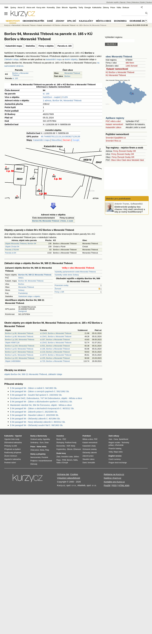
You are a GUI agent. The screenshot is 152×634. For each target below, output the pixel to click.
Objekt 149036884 (12, 361)
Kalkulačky (86, 21)
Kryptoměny (61, 449)
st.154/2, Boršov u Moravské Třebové (55, 342)
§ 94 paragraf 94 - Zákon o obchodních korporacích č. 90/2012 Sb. (42, 408)
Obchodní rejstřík (112, 2)
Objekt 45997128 (12, 342)
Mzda (42, 450)
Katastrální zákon (113, 127)
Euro (41, 443)
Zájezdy (122, 2)
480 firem (130, 63)
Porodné (45, 457)
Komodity (51, 8)
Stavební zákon (89, 459)
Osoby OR (131, 151)
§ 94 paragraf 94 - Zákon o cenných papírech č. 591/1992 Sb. (39, 391)
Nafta (75, 460)
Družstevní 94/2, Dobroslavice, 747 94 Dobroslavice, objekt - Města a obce (46, 398)
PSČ (96, 439)
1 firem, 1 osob (66, 221)
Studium (149, 2)
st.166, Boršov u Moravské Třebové (55, 349)
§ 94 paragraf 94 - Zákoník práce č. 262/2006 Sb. (34, 411)
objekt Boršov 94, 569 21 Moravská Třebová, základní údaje (33, 374)
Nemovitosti (16, 25)
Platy (47, 450)
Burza (58, 439)
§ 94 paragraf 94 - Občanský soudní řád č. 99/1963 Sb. (36, 425)
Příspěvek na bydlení (12, 449)
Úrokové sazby (36, 439)
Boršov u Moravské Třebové (20, 74)
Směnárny (34, 443)
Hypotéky (73, 8)
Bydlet (142, 2)
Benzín (69, 460)
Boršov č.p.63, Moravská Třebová (19, 349)
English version (115, 456)
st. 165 (15, 78)
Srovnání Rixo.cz (113, 141)
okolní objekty (70, 59)
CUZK (65, 97)
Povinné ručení (10, 463)
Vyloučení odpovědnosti (68, 478)
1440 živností (132, 66)
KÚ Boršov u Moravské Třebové (120, 72)
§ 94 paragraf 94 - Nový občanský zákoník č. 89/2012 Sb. (37, 422)
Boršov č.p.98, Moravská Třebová (19, 336)
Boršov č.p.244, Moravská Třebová (19, 346)
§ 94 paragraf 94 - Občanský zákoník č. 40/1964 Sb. (35, 418)
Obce (113, 160)
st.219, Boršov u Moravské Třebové (55, 352)
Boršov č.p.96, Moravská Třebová (19, 333)
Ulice (118, 160)
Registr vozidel (114, 443)
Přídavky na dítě (10, 446)
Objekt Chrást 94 (12, 246)
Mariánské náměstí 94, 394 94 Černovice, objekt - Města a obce (41, 405)
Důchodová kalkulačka (13, 443)
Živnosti (58, 289)
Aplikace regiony (115, 118)
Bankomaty (42, 436)
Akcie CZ (21, 8)
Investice (60, 436)
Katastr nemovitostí (117, 69)
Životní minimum (10, 456)
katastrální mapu (54, 59)
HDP (68, 446)
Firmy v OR (59, 292)
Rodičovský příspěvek (12, 453)
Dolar (46, 443)
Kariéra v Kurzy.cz (112, 478)
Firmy (115, 151)
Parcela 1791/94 (12, 250)
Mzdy (73, 446)
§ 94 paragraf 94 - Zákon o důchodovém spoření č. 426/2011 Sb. (41, 401)
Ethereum (77, 449)
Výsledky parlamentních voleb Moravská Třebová (75, 272)
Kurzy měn (40, 8)
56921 (21, 278)
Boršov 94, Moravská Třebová (45, 221)
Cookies (74, 474)
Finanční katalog (115, 449)
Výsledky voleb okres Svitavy (67, 275)
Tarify (80, 8)
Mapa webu (118, 452)
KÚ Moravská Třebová (116, 75)
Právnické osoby (61, 285)
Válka (119, 8)
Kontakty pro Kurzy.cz (114, 481)
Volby (111, 452)
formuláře (91, 463)
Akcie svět (30, 8)
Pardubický (23, 293)
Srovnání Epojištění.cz (116, 138)
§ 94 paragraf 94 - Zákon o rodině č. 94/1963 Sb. (33, 388)
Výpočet (18, 436)
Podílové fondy (70, 443)
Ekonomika (120, 21)
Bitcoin (65, 8)
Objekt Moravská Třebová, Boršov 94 (20, 243)
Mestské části (138, 160)
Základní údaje (11, 59)
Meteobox (135, 2)
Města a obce (103, 21)
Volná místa (41, 447)
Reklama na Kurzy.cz (114, 474)
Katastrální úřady (89, 446)
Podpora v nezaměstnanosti (41, 461)
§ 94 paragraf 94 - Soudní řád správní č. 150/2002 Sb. (36, 395)
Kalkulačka (96, 8)
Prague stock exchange (118, 463)
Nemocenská (35, 457)
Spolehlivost (123, 439)
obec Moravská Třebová (119, 56)
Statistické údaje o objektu (29, 296)
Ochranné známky (140, 21)
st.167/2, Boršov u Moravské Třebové (55, 355)
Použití (107, 485)
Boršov (67, 76)
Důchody (33, 464)
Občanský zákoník (90, 453)
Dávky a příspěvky (38, 454)
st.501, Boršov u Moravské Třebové (55, 346)
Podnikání (87, 436)
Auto (110, 439)
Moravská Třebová (72, 73)
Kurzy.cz (7, 25)
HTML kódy (123, 485)
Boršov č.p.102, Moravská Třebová (19, 358)
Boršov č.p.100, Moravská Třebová (19, 339)
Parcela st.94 (10, 253)
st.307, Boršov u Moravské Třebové (55, 339)
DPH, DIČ (71, 21)
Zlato (58, 8)
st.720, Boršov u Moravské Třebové (55, 361)
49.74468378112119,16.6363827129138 (60, 136)
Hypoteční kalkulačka (12, 459)
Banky (33, 436)
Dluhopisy (60, 443)
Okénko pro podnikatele (118, 198)
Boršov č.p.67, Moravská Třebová (19, 352)
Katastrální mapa (14, 46)
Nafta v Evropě (62, 463)
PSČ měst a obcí (113, 121)
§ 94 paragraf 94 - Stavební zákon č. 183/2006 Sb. (34, 415)
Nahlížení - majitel (51, 97)
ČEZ (64, 439)
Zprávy (13, 8)
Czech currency (115, 459)
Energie (88, 8)
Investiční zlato (67, 457)
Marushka (56, 140)
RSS (114, 485)
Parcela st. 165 (64, 46)
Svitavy (21, 290)
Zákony (106, 8)
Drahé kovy (61, 453)
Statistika (30, 46)
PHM (64, 460)
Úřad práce (34, 450)
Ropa (58, 460)
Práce (112, 8)
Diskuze (126, 8)
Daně (50, 21)
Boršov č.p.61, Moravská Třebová (19, 355)
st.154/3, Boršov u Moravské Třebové (55, 333)
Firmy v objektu (46, 46)
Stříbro (76, 457)
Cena (116, 439)
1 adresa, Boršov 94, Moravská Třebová (62, 100)
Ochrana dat (63, 474)
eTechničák (119, 445)
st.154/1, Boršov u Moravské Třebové (55, 336)
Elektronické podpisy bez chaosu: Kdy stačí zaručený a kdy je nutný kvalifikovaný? (130, 209)
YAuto (129, 2)
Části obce (126, 160)
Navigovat (22, 311)
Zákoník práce (88, 456)
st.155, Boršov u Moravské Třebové (55, 358)
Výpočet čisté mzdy (11, 439)
